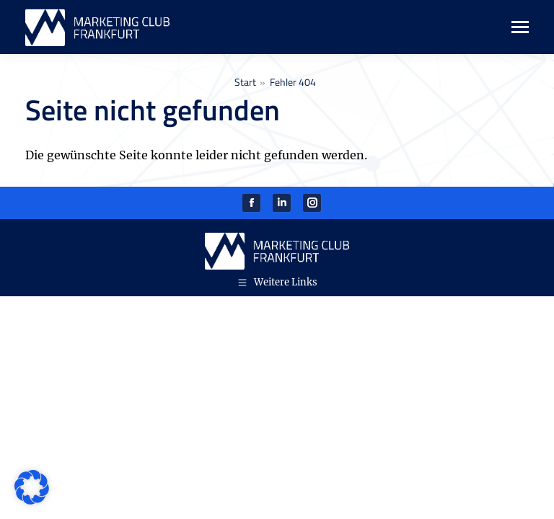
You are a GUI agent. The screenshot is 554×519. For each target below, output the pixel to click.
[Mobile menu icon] (512, 27)
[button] (31, 487)
